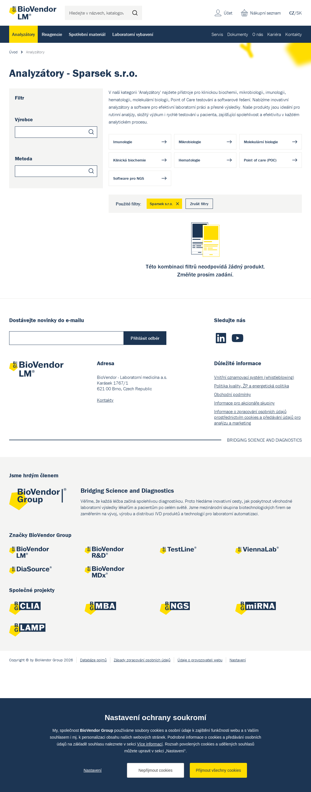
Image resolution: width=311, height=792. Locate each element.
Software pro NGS (128, 178)
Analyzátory (23, 34)
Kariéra (274, 34)
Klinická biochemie (129, 160)
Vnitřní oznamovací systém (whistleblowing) (254, 500)
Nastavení (92, 770)
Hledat (135, 13)
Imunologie (122, 141)
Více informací (149, 744)
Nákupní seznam (265, 13)
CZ (291, 13)
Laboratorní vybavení (132, 34)
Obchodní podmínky (232, 517)
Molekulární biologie (261, 141)
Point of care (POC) (260, 160)
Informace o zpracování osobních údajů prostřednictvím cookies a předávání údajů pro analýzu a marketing (257, 540)
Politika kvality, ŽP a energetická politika (251, 509)
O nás (257, 34)
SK (299, 13)
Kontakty (293, 34)
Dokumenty (237, 34)
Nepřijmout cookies (155, 770)
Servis (217, 34)
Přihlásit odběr (145, 461)
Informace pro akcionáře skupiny (244, 526)
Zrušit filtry (199, 203)
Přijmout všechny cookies (218, 770)
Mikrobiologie (190, 141)
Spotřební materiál (87, 34)
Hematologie (189, 160)
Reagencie (52, 34)
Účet (228, 13)
